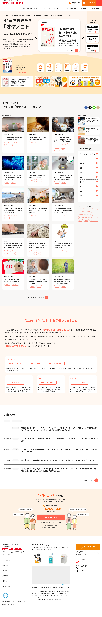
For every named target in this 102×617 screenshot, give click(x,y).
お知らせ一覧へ (91, 480)
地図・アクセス (66, 585)
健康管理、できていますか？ (85, 214)
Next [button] (83, 37)
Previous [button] (36, 37)
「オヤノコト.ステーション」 (40, 545)
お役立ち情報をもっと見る (38, 297)
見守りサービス (94, 220)
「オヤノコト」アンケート (79, 382)
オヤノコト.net (36, 364)
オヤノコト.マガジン (16, 364)
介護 (81, 191)
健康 (81, 168)
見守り (82, 159)
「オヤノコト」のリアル (88, 154)
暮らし (82, 172)
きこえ (80, 220)
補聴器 (82, 163)
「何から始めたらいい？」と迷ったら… (87, 209)
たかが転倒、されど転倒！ (85, 211)
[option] (59, 35)
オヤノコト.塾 (17, 382)
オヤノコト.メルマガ (56, 364)
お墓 (81, 196)
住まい (82, 177)
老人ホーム (83, 182)
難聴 (97, 217)
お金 (81, 186)
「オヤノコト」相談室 (48, 382)
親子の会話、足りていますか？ (86, 217)
